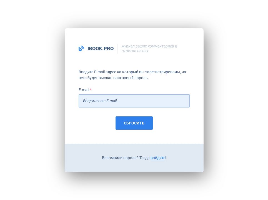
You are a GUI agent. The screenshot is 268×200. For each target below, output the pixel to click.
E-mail (84, 90)
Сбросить (134, 123)
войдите (158, 158)
